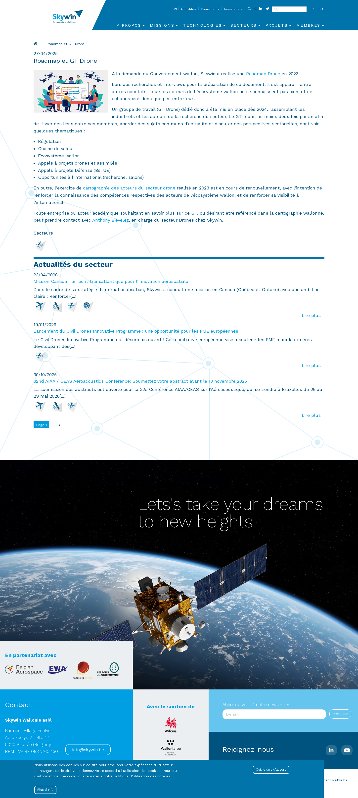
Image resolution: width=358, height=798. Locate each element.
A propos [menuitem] (129, 25)
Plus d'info (45, 790)
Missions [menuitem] (162, 25)
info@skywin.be (88, 749)
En (312, 9)
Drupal (36, 43)
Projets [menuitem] (277, 25)
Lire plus (311, 315)
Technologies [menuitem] (202, 25)
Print (248, 9)
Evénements (210, 9)
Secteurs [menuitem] (243, 25)
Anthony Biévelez (110, 220)
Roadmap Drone (263, 73)
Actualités (188, 9)
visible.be (340, 780)
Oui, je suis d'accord (271, 770)
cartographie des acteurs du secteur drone (129, 187)
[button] (71, 90)
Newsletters (233, 9)
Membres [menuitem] (308, 25)
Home (175, 9)
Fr (321, 9)
